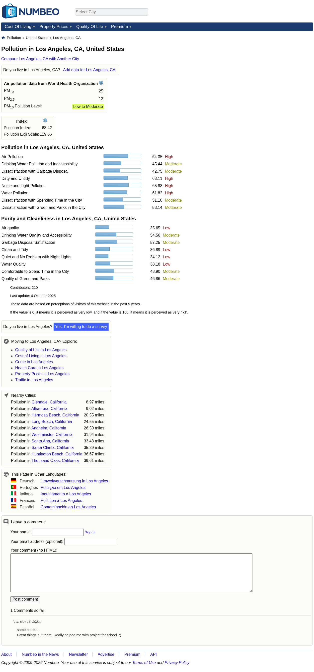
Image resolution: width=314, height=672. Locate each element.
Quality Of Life (89, 26)
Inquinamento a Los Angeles (66, 494)
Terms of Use (144, 663)
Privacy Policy (177, 663)
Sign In (90, 532)
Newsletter (78, 654)
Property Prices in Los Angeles (42, 374)
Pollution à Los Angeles (61, 500)
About (6, 654)
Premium (119, 26)
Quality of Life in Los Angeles (41, 350)
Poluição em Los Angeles (63, 487)
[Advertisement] (275, 66)
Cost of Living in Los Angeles (40, 356)
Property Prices (53, 26)
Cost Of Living (18, 26)
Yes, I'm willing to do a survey (81, 327)
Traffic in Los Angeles (34, 380)
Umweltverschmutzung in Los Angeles (74, 481)
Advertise (106, 654)
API (153, 654)
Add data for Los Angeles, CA (89, 70)
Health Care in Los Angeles (39, 368)
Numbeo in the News (40, 654)
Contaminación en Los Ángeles (68, 507)
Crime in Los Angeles (34, 362)
